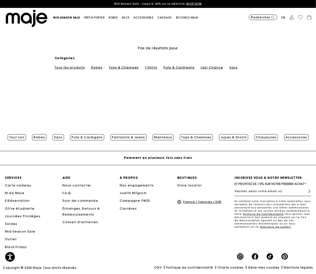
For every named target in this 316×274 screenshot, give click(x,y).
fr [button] (283, 17)
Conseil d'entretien (80, 222)
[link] (166, 17)
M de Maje (14, 193)
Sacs (233, 67)
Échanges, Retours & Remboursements (81, 211)
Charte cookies (230, 267)
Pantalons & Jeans (128, 137)
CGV (158, 267)
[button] (68, 17)
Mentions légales (298, 267)
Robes (96, 67)
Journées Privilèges (22, 216)
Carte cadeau (18, 185)
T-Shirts (151, 67)
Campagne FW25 (135, 200)
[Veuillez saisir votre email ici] (273, 191)
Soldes (11, 224)
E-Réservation (17, 200)
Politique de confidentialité (189, 267)
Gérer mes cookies (263, 267)
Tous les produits (70, 67)
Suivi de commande (80, 200)
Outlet (11, 239)
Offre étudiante (20, 208)
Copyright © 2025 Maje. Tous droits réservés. (40, 268)
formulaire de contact (275, 226)
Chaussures (266, 137)
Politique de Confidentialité (263, 214)
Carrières (128, 208)
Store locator (189, 185)
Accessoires (296, 137)
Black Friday (16, 247)
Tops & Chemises (124, 67)
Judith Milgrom (133, 193)
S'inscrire (307, 191)
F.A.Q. (67, 193)
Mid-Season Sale (20, 231)
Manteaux (163, 137)
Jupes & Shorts (233, 137)
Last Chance (212, 67)
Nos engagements (137, 185)
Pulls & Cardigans (179, 67)
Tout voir (16, 137)
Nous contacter (76, 185)
